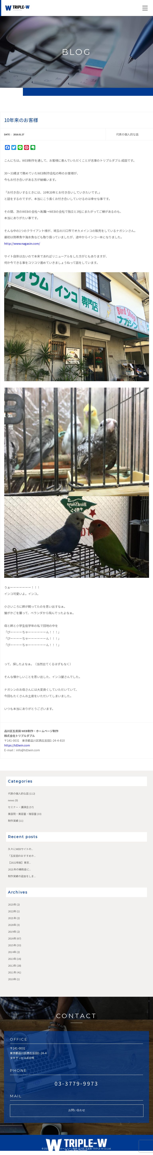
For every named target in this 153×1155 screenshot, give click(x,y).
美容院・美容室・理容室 (22, 814)
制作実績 (13, 820)
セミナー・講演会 (18, 807)
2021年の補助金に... (19, 869)
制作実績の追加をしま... (22, 876)
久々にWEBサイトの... (20, 849)
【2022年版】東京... (19, 862)
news (11, 800)
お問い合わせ (76, 1110)
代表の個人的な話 (18, 793)
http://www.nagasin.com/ (22, 243)
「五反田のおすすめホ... (22, 856)
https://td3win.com (17, 745)
